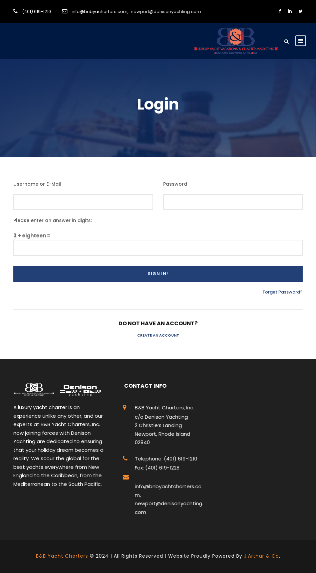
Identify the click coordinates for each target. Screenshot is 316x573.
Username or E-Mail (37, 184)
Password (175, 184)
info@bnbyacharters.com (99, 11)
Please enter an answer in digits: (52, 220)
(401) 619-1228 (162, 467)
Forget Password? (283, 292)
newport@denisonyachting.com (166, 11)
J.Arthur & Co (261, 556)
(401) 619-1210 (36, 11)
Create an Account (158, 335)
